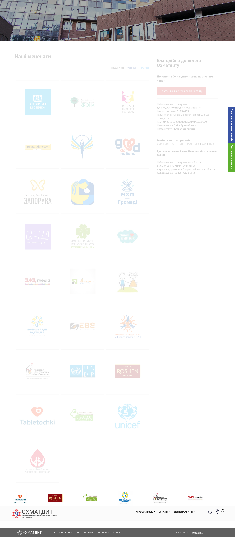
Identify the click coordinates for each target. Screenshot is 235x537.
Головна (85, 33)
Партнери (116, 532)
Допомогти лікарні (123, 33)
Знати (163, 5)
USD (159, 157)
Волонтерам (103, 532)
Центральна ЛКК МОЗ (63, 532)
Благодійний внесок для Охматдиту (181, 104)
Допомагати (183, 5)
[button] (231, 125)
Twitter (145, 81)
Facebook (131, 81)
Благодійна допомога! (232, 157)
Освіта (77, 532)
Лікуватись (144, 5)
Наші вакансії (89, 532)
